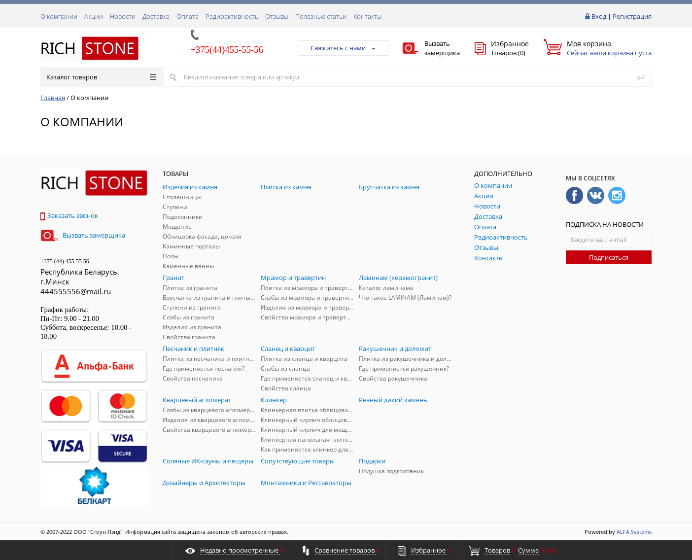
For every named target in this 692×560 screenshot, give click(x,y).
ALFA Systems (634, 531)
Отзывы (276, 16)
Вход (598, 16)
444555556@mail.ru (75, 291)
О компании (58, 16)
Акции (93, 16)
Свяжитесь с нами (343, 47)
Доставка (156, 16)
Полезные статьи (320, 16)
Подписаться (608, 257)
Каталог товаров (101, 76)
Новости (123, 16)
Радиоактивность (232, 16)
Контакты (367, 16)
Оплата (187, 16)
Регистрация (632, 16)
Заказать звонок (69, 215)
